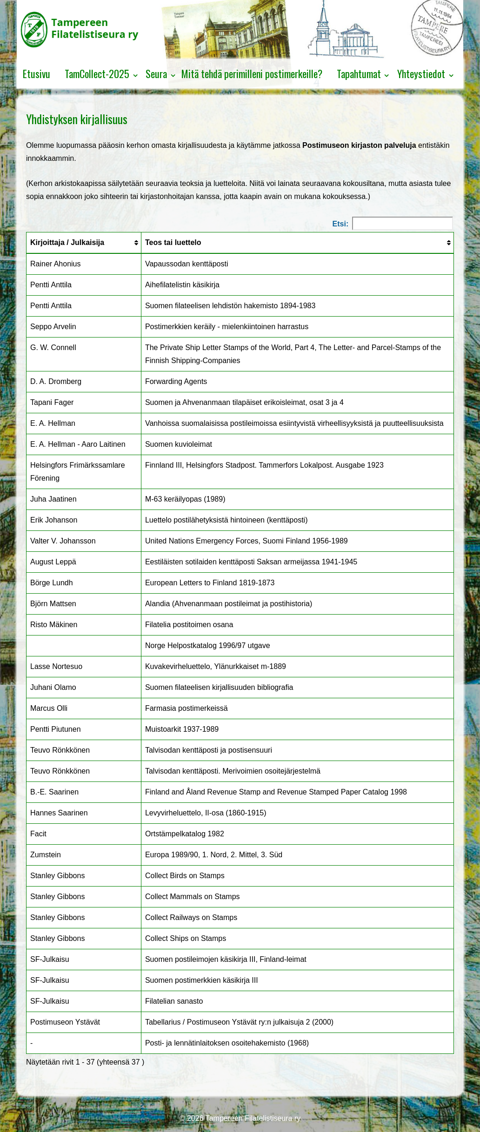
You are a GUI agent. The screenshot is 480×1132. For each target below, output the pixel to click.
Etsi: (393, 223)
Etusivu (36, 73)
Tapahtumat (359, 73)
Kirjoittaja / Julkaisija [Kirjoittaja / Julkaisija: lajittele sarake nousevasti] (67, 242)
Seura (156, 73)
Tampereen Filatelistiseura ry (252, 1118)
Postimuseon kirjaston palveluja (359, 145)
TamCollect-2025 (97, 73)
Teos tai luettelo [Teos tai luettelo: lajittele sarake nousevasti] (173, 242)
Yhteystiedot (421, 73)
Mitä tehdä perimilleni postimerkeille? (251, 73)
